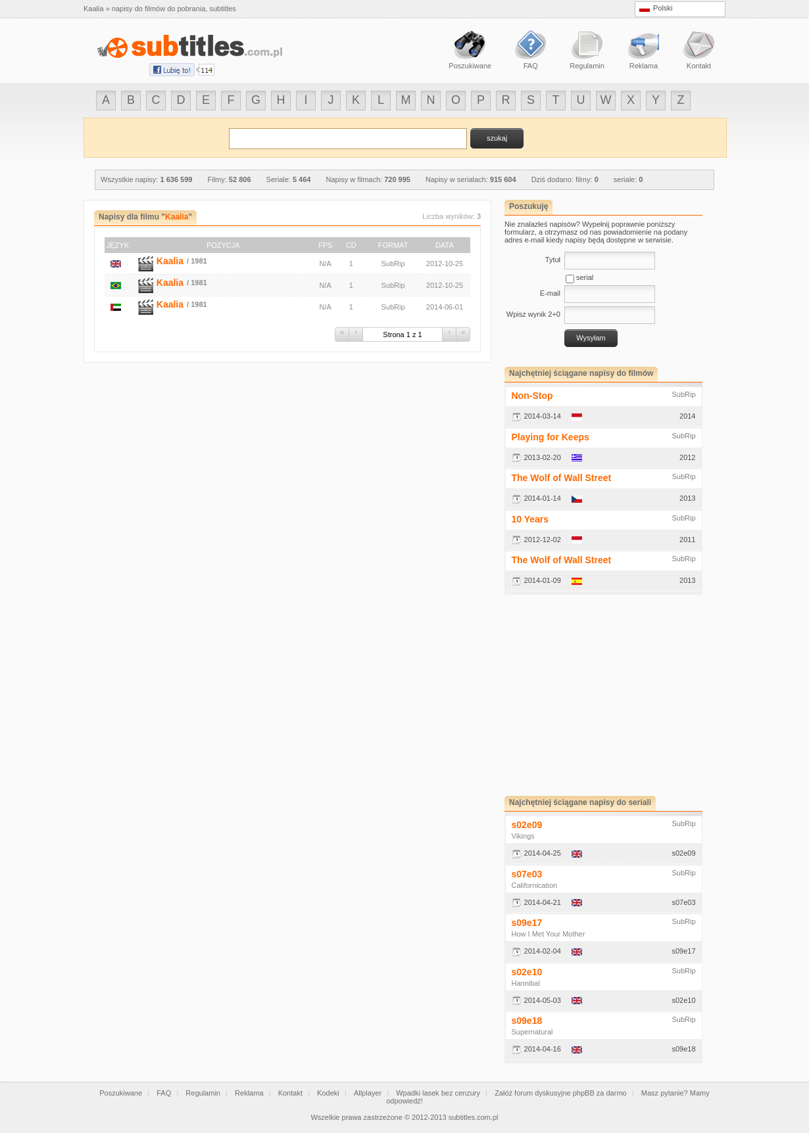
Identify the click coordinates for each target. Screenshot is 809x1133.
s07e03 (527, 874)
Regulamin (202, 1093)
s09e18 (527, 1020)
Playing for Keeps (550, 437)
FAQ (164, 1093)
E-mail (550, 293)
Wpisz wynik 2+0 (533, 314)
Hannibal (526, 983)
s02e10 (527, 972)
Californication (535, 885)
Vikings (523, 836)
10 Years (530, 519)
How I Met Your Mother (548, 934)
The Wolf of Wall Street (562, 478)
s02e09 (527, 825)
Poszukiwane (120, 1093)
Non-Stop (532, 395)
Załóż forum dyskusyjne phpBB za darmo (561, 1093)
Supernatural (532, 1032)
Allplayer (367, 1093)
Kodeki (328, 1093)
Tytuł (552, 260)
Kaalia (170, 261)
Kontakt (290, 1093)
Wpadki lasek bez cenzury (438, 1093)
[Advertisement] (614, 695)
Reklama (249, 1093)
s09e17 (527, 922)
